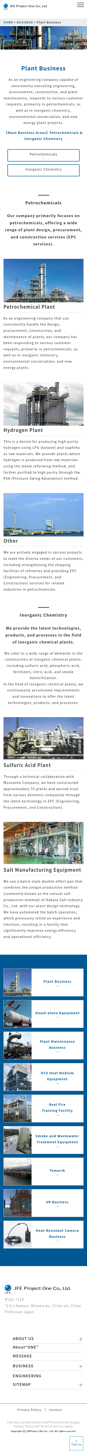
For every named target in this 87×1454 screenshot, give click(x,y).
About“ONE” (26, 1347)
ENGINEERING (27, 1375)
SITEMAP (22, 1384)
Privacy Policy (29, 1409)
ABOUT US (23, 1338)
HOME (8, 22)
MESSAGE (22, 1356)
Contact (55, 1409)
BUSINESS (25, 22)
